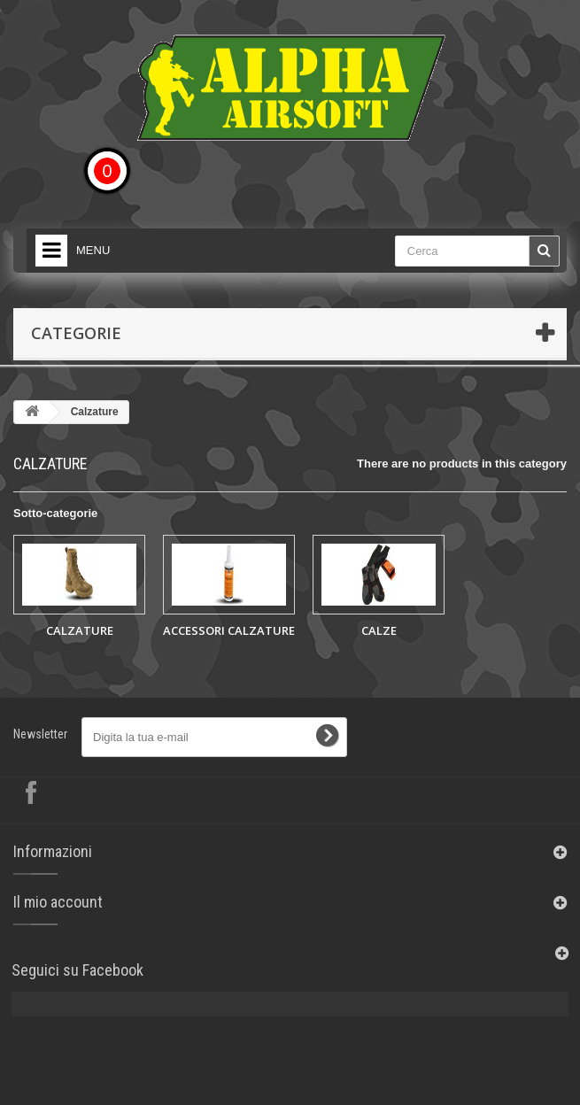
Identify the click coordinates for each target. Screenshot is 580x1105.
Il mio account (58, 901)
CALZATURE (79, 630)
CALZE (379, 630)
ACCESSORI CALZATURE (229, 630)
